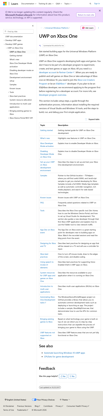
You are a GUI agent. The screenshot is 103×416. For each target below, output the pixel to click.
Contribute (48, 406)
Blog (36, 406)
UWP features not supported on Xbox (47, 335)
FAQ (42, 202)
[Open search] (90, 3)
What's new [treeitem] (14, 59)
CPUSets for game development (59, 356)
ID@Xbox (60, 83)
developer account (47, 72)
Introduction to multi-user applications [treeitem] (20, 105)
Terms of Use (8, 410)
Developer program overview (52, 94)
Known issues (45, 197)
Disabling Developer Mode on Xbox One (47, 154)
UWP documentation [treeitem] (14, 36)
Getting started (46, 130)
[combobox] (18, 31)
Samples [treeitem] (13, 84)
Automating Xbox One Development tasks (47, 300)
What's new (45, 138)
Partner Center (66, 72)
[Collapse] (33, 25)
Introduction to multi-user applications (46, 289)
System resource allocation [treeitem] (21, 99)
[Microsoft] (5, 3)
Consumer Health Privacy (77, 406)
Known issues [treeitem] (15, 88)
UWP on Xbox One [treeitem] (17, 51)
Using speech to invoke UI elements (47, 265)
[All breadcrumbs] (41, 28)
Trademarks (21, 410)
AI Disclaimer (8, 406)
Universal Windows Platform (56, 28)
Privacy (59, 406)
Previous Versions (24, 406)
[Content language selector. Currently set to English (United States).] (15, 400)
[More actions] (98, 28)
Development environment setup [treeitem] (21, 79)
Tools (42, 210)
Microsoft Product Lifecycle (18, 14)
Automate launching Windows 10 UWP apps (64, 352)
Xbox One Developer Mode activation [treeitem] (21, 65)
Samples (43, 175)
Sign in (97, 3)
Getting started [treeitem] (16, 55)
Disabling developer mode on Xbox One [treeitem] (22, 72)
